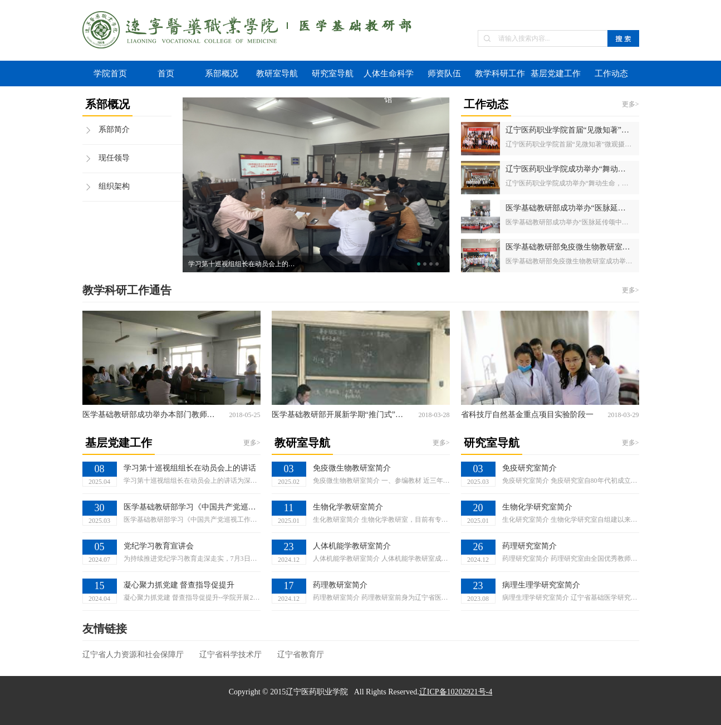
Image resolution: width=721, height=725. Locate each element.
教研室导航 (277, 73)
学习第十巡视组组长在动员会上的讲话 (244, 264)
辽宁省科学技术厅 (230, 654)
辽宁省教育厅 (300, 654)
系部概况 (221, 73)
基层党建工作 (556, 73)
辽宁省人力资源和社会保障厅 (133, 654)
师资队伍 (444, 73)
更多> (630, 104)
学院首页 (110, 73)
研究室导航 (333, 73)
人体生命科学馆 (389, 77)
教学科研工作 (500, 73)
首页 (166, 73)
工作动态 (611, 73)
